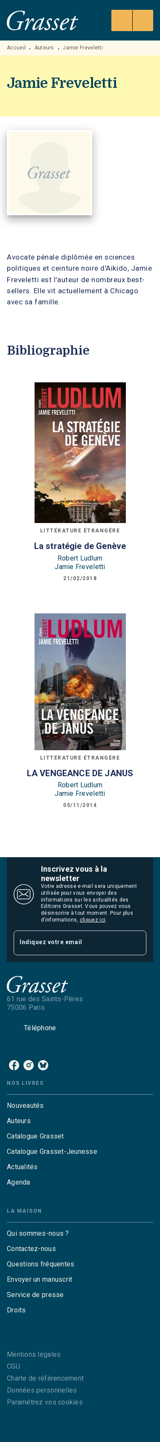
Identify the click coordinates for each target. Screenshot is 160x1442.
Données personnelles (42, 1390)
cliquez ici (92, 920)
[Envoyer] (136, 943)
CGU (13, 1366)
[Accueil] (43, 20)
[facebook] (14, 1065)
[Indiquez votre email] (69, 943)
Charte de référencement (45, 1378)
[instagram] (28, 1065)
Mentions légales (34, 1354)
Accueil (16, 48)
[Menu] (132, 20)
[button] (80, 1105)
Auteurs (44, 48)
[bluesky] (43, 1065)
